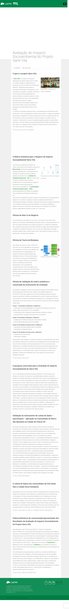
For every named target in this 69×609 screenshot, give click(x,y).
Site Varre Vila (26, 68)
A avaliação (17, 68)
